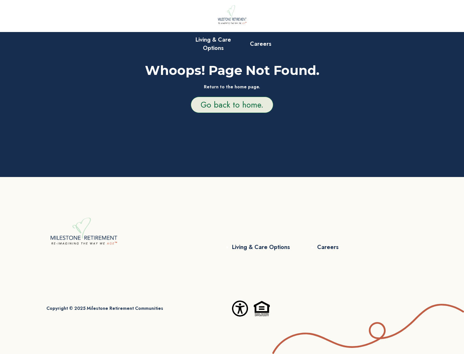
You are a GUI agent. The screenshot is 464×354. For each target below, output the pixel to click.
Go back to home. (232, 104)
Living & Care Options (213, 44)
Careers (260, 44)
